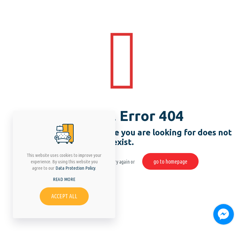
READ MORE (64, 179)
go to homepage (170, 161)
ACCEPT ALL (64, 196)
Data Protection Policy (75, 168)
